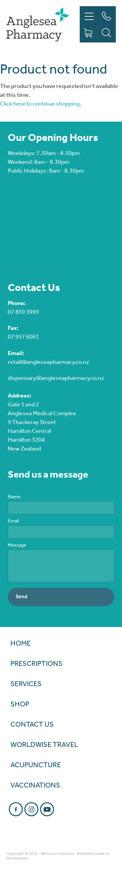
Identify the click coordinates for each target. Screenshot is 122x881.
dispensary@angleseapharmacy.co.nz (56, 378)
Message (17, 545)
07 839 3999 (23, 312)
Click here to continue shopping (40, 104)
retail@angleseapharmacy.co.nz (48, 362)
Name (14, 497)
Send (21, 597)
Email (13, 521)
